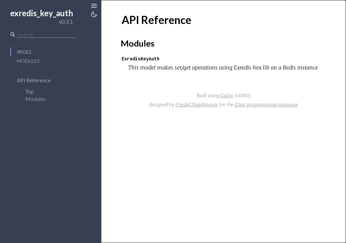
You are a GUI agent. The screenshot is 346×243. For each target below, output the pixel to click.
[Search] (47, 34)
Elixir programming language (266, 105)
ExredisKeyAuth (140, 58)
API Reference (34, 80)
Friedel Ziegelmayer (196, 105)
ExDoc (226, 95)
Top (29, 91)
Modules (28, 61)
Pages (24, 52)
